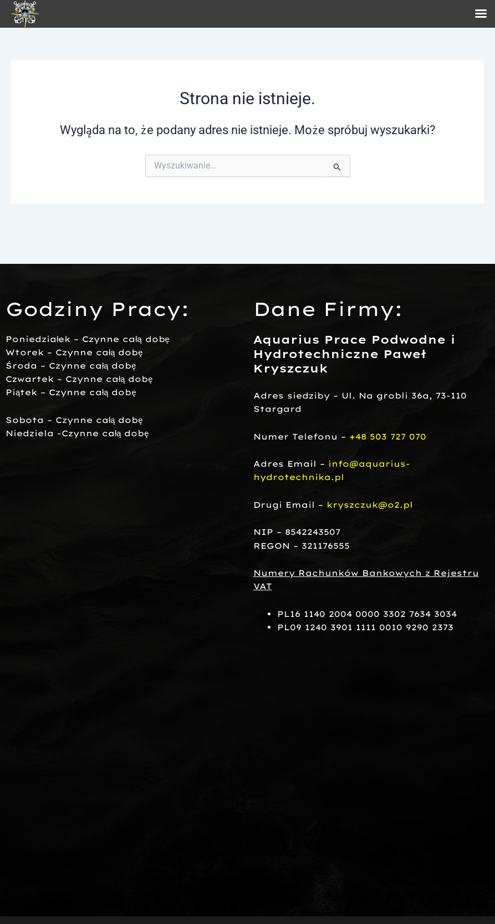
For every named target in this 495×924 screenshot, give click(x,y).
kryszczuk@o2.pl (369, 504)
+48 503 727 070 (387, 436)
